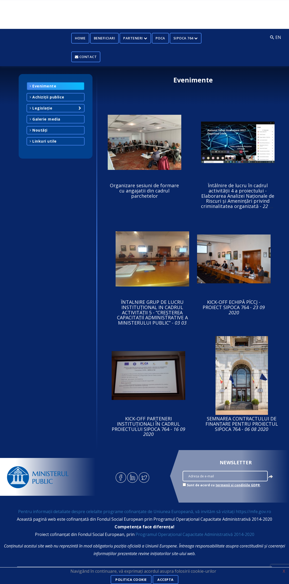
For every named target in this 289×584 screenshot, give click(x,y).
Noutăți (39, 130)
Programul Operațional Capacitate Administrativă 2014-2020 (195, 534)
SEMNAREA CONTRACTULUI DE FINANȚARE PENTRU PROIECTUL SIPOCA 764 (241, 423)
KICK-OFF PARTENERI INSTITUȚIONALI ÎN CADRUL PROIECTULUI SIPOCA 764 (148, 426)
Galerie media (45, 119)
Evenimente (43, 86)
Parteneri (135, 38)
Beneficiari (104, 38)
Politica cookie (130, 579)
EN (278, 37)
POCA (160, 38)
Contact (86, 56)
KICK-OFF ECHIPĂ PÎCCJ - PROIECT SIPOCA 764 (234, 307)
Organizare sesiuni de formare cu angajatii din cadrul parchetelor (144, 190)
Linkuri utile (43, 141)
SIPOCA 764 (185, 38)
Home (80, 38)
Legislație (41, 108)
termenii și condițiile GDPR (237, 485)
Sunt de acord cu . (224, 485)
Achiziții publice (47, 97)
